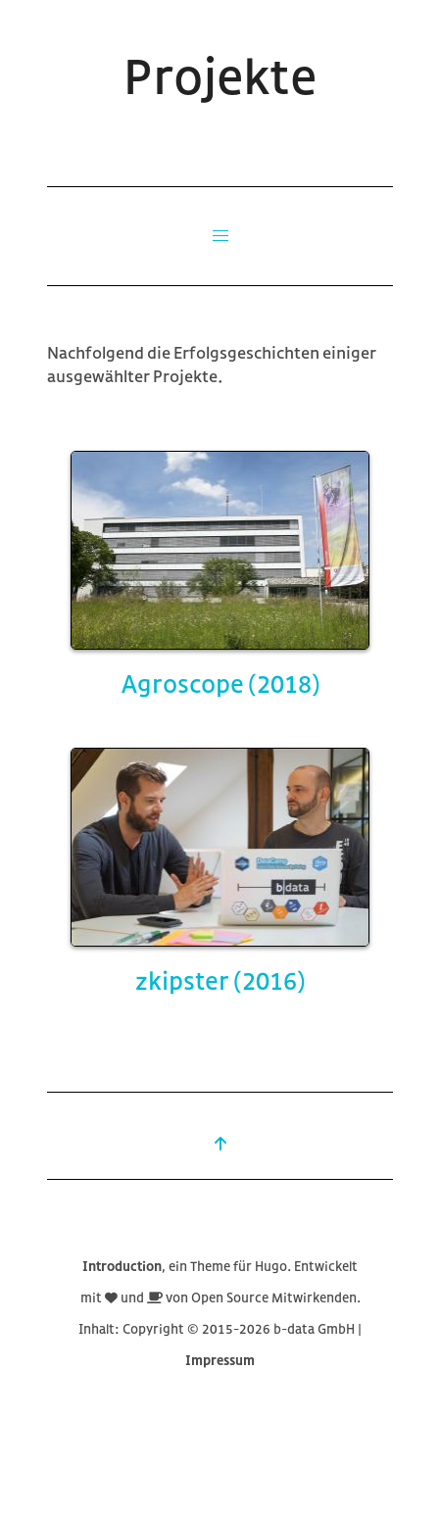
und (134, 1297)
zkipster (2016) (220, 980)
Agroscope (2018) (220, 683)
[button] (220, 236)
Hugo (271, 1265)
